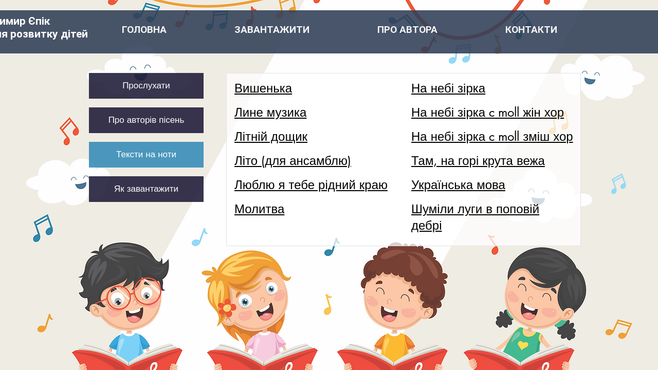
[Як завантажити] (146, 189)
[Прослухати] (146, 86)
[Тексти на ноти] (146, 155)
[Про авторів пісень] (146, 120)
